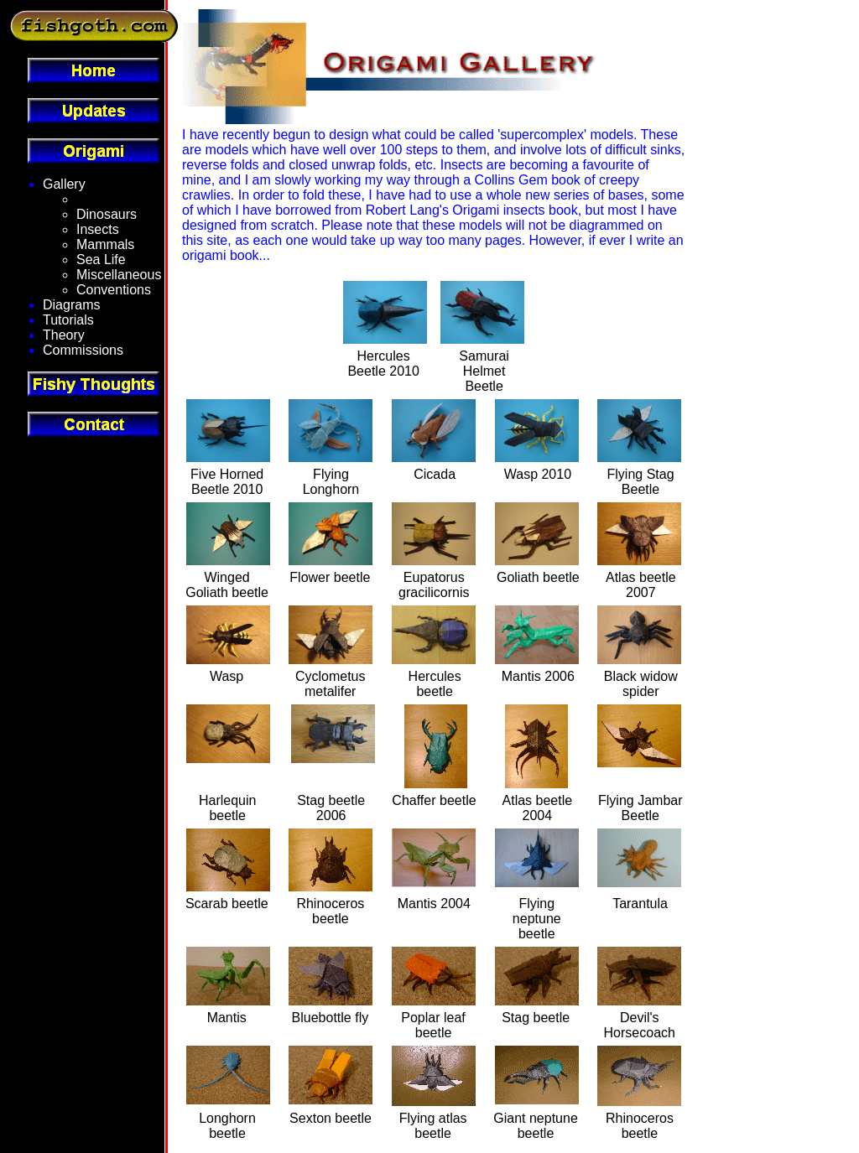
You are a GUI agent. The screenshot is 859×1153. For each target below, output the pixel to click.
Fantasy (100, 199)
